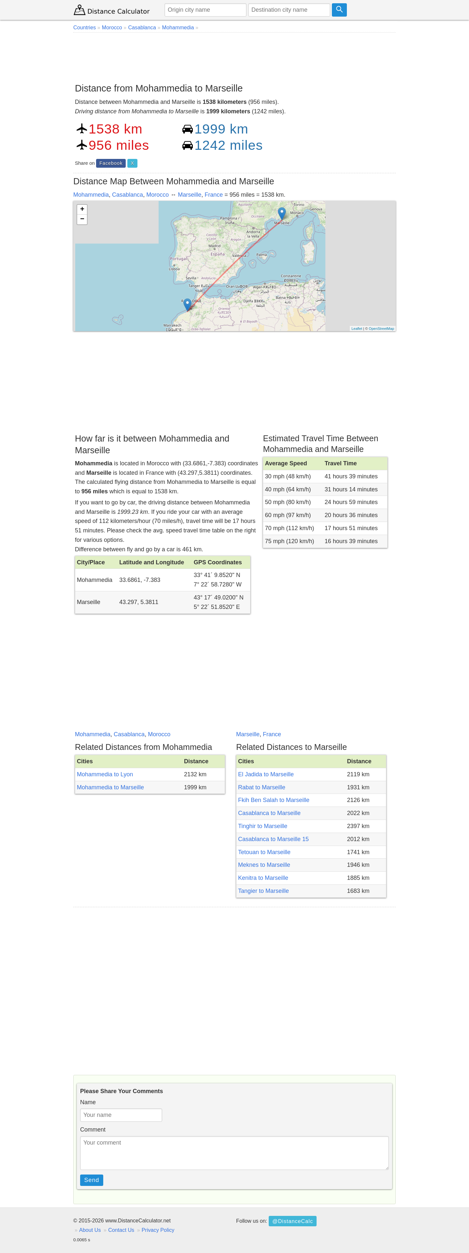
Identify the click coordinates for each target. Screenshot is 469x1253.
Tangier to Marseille (263, 891)
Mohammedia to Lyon (105, 774)
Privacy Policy (158, 1230)
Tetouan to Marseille (264, 852)
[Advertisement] (234, 55)
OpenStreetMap (381, 329)
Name (88, 1102)
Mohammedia (91, 194)
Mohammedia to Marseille (110, 787)
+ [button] (82, 210)
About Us (90, 1230)
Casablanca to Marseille (269, 813)
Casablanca (127, 194)
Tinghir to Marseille (262, 826)
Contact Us (121, 1230)
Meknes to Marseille (264, 865)
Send (91, 1180)
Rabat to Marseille (261, 787)
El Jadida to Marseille (266, 774)
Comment (93, 1129)
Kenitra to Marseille (263, 878)
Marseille (189, 194)
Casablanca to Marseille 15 (273, 839)
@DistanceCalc (292, 1221)
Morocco (157, 194)
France (214, 194)
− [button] (82, 219)
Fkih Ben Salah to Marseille (273, 800)
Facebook (110, 163)
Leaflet (356, 329)
